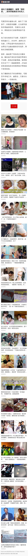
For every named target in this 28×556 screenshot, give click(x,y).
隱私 (14, 553)
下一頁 (14, 106)
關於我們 (3, 553)
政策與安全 (7, 553)
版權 (17, 553)
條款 (12, 553)
